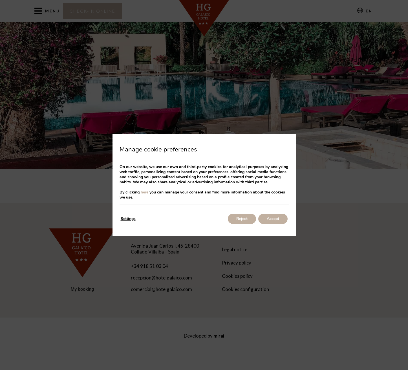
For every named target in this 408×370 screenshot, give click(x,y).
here (144, 192)
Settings (128, 218)
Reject (242, 218)
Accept (273, 218)
